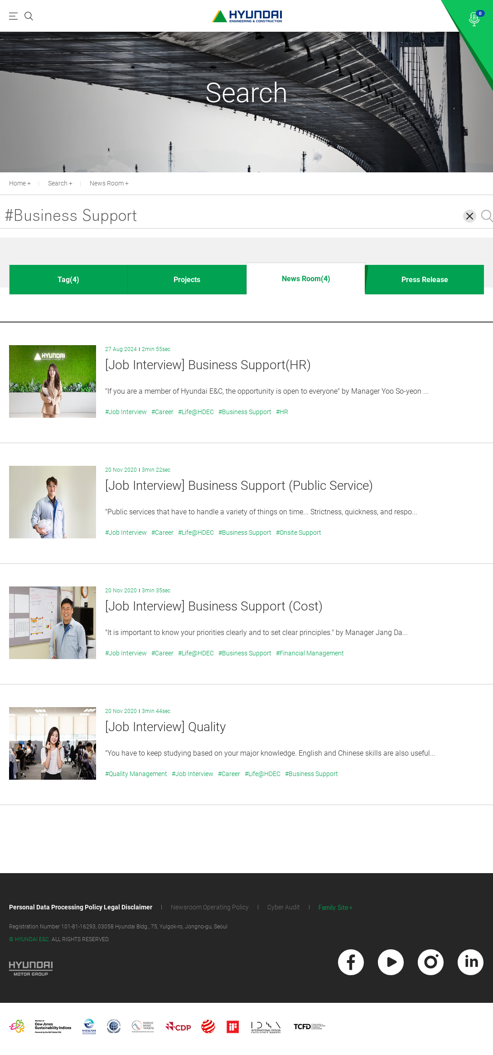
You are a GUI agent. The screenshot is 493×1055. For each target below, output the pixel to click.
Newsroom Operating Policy (210, 907)
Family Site (333, 908)
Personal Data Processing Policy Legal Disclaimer (80, 907)
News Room (107, 183)
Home (17, 183)
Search (58, 183)
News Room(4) (306, 278)
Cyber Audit (283, 907)
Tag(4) (68, 279)
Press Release (424, 279)
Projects (187, 279)
